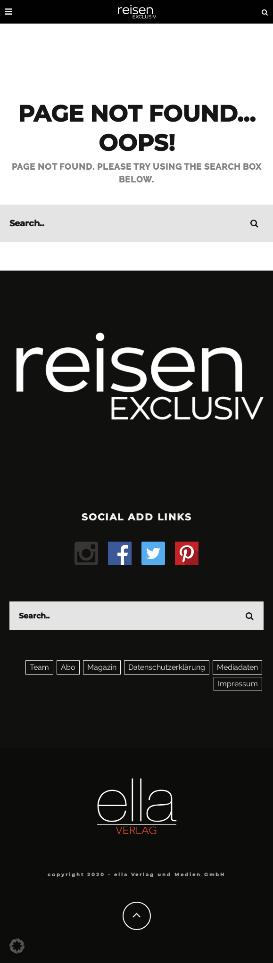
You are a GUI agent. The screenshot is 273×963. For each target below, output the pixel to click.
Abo (68, 667)
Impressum (238, 683)
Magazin (101, 667)
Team (39, 667)
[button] (17, 946)
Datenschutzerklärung (166, 667)
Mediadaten (237, 667)
